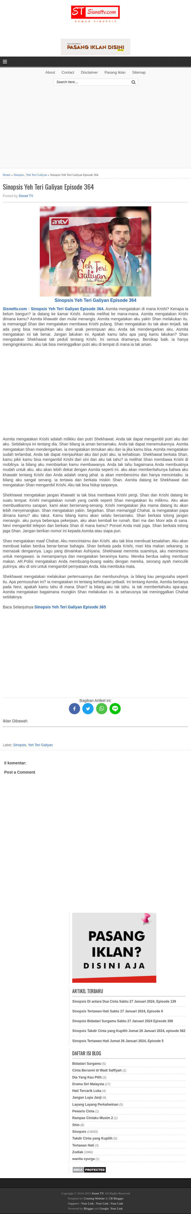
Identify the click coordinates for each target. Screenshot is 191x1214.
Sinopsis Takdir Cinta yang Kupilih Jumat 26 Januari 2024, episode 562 (128, 1031)
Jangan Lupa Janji (87, 1097)
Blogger (89, 1208)
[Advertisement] (95, 129)
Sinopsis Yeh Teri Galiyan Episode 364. (67, 309)
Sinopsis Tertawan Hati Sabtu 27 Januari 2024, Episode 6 (117, 1011)
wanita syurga (83, 1159)
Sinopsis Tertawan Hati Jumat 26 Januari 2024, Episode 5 (118, 1041)
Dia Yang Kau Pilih (87, 1077)
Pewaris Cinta (83, 1111)
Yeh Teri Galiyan (36, 174)
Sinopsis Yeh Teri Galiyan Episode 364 (48, 187)
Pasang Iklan (114, 72)
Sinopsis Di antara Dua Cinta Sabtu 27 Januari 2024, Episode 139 (124, 1001)
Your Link (87, 1203)
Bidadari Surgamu (86, 1064)
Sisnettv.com (15, 309)
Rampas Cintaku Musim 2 (92, 1118)
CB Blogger (116, 1198)
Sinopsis (18, 174)
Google (104, 1208)
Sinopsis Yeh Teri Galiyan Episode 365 (70, 607)
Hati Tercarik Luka (86, 1091)
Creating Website (94, 1198)
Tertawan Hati (83, 1145)
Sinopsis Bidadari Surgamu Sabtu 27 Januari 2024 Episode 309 (122, 1021)
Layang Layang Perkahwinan (95, 1104)
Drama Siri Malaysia (88, 1084)
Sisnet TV (26, 196)
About (50, 72)
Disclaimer (89, 72)
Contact (68, 72)
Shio (76, 1125)
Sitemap (139, 72)
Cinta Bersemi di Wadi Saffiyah (97, 1070)
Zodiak (77, 1152)
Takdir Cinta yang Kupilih (92, 1138)
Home (6, 174)
